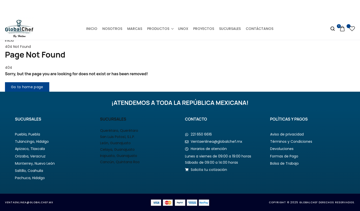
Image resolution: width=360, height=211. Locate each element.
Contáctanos (259, 28)
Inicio (91, 28)
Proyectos (203, 28)
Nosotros (112, 28)
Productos (160, 28)
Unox (183, 28)
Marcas (134, 28)
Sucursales (230, 28)
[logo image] (19, 28)
